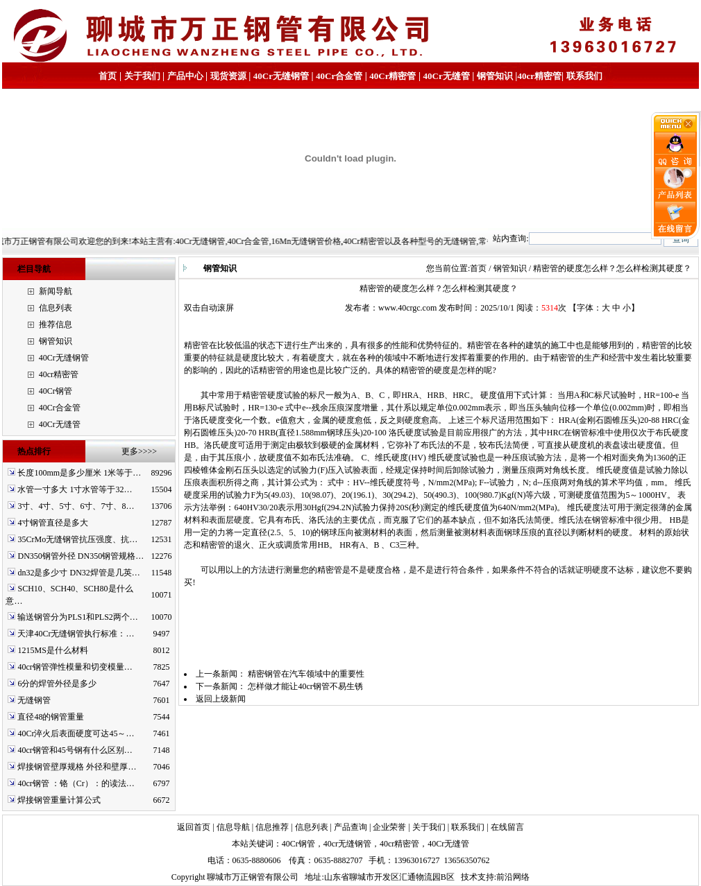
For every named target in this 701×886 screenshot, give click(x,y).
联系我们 (584, 76)
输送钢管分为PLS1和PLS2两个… (77, 617)
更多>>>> (139, 451)
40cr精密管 (539, 76)
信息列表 (55, 308)
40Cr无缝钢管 (281, 76)
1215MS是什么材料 (52, 650)
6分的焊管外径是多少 (56, 683)
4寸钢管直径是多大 (52, 523)
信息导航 (233, 827)
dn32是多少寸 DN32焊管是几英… (78, 572)
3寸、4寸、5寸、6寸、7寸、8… (75, 506)
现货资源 (228, 76)
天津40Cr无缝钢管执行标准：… (75, 634)
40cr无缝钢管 (347, 844)
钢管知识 (495, 76)
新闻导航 (55, 291)
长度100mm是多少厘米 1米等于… (79, 473)
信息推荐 (272, 827)
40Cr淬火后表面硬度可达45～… (75, 733)
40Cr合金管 (339, 76)
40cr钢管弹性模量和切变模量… (74, 667)
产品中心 (185, 76)
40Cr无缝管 (60, 424)
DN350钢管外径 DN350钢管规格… (80, 556)
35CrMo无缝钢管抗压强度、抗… (77, 539)
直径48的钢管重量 (50, 717)
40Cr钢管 (55, 391)
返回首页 (193, 827)
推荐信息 (55, 324)
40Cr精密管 (392, 76)
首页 (108, 76)
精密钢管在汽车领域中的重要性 (306, 674)
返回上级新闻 (221, 699)
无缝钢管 (34, 700)
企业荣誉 (389, 827)
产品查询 (350, 827)
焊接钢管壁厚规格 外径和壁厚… (76, 767)
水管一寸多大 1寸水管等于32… (74, 489)
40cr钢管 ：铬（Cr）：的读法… (75, 783)
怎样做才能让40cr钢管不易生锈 (305, 686)
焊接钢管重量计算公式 (59, 800)
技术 (469, 877)
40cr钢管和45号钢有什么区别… (74, 750)
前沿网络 (513, 877)
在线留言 (507, 827)
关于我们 (142, 76)
